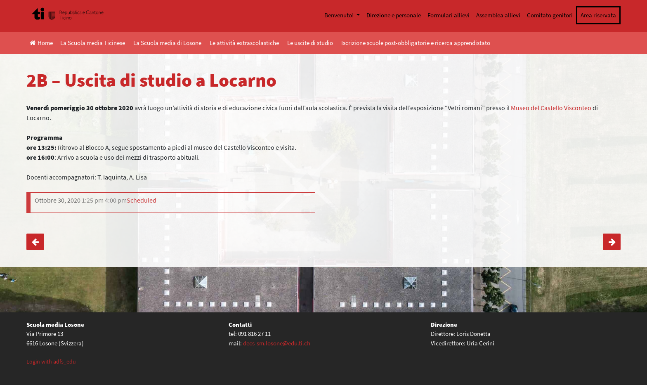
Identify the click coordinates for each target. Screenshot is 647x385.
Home (41, 43)
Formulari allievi (448, 15)
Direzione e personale (393, 15)
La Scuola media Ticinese (92, 43)
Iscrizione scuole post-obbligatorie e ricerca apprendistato (415, 43)
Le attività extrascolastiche (244, 43)
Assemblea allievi (498, 15)
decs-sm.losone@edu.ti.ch (276, 343)
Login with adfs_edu (51, 361)
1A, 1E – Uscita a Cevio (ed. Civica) (35, 242)
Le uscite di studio (310, 43)
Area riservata (598, 15)
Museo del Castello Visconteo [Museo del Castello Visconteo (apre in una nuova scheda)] (551, 108)
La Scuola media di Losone (167, 43)
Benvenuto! (339, 15)
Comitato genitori (550, 15)
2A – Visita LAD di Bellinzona (612, 242)
